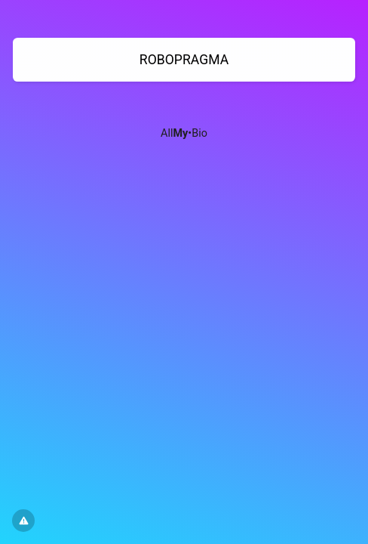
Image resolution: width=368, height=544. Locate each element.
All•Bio (184, 133)
